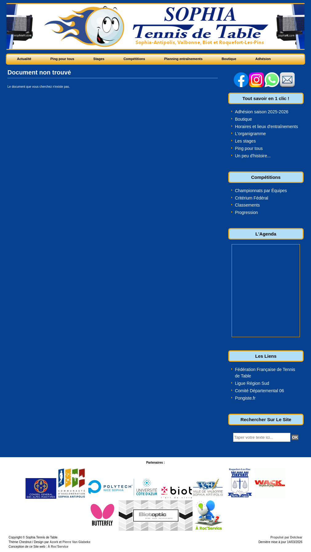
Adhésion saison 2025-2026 (262, 111)
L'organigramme (250, 133)
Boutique (243, 119)
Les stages (245, 141)
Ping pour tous (249, 148)
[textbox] (261, 437)
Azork (54, 542)
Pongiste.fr (245, 398)
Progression (246, 212)
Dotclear (296, 537)
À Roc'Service (58, 546)
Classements (247, 205)
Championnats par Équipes (261, 190)
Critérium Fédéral (251, 197)
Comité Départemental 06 (259, 390)
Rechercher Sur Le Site (266, 419)
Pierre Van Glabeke (76, 542)
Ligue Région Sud (252, 383)
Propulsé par (280, 537)
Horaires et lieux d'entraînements (266, 126)
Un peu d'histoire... (253, 155)
